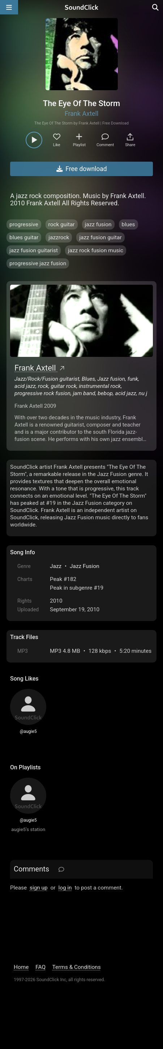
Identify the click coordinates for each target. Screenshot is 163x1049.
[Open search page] (156, 7)
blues (128, 224)
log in (65, 887)
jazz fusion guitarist (33, 250)
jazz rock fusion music (95, 250)
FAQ (40, 967)
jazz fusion (98, 224)
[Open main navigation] (9, 7)
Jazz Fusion (84, 566)
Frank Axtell (82, 113)
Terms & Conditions (76, 967)
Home (21, 967)
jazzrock (58, 237)
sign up (39, 887)
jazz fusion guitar (100, 237)
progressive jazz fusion (37, 263)
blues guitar (23, 237)
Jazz (55, 566)
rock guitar (61, 224)
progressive (23, 224)
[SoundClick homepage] (82, 7)
